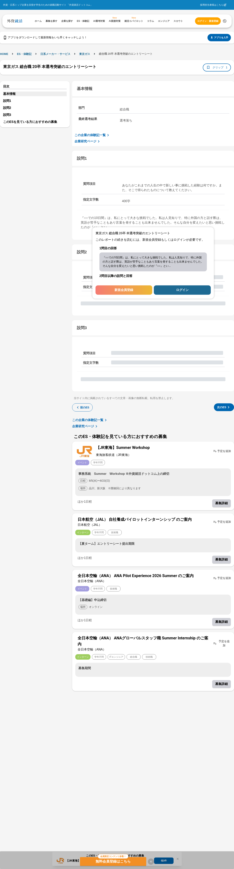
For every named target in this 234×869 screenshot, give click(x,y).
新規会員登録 (123, 290)
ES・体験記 (24, 54)
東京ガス (84, 54)
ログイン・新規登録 (207, 21)
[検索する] (224, 21)
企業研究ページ (87, 141)
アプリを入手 (219, 37)
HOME (4, 54)
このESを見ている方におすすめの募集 (30, 121)
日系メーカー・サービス (55, 54)
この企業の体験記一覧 (92, 135)
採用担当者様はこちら (211, 5)
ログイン (182, 290)
